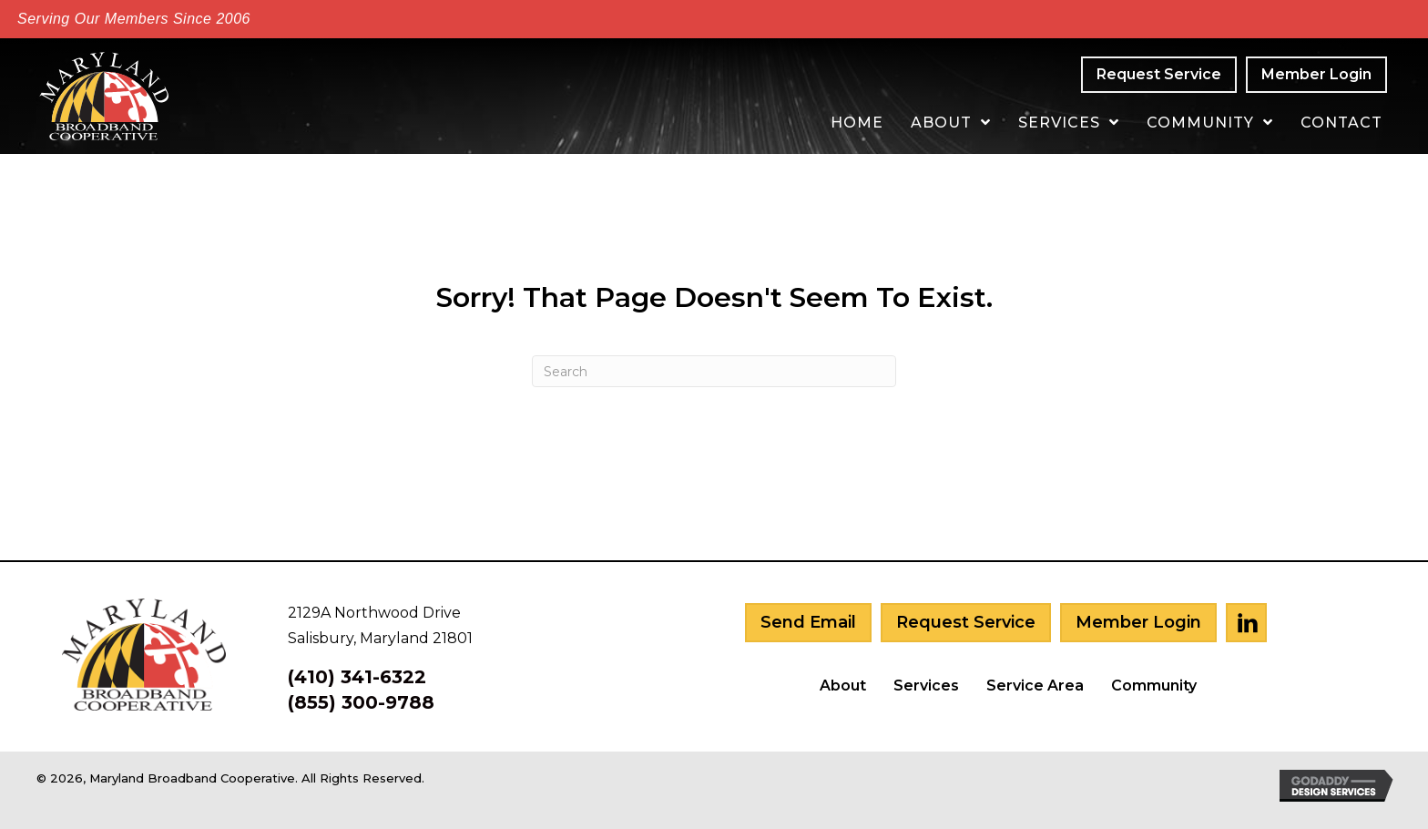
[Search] (714, 371)
